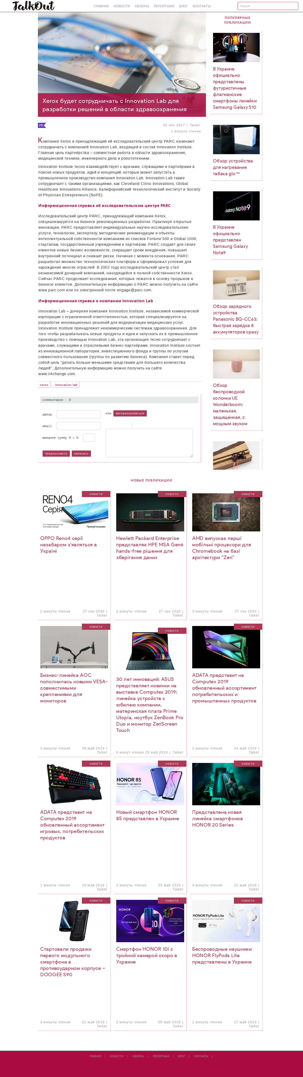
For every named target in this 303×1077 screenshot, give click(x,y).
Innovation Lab (66, 385)
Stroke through (126, 425)
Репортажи (164, 6)
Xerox (44, 385)
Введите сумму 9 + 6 (61, 437)
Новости (121, 6)
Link (148, 425)
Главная (101, 6)
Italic (114, 425)
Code (142, 425)
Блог (183, 6)
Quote (136, 425)
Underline (120, 425)
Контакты (202, 6)
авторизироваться (130, 413)
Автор (47, 414)
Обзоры (142, 6)
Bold (108, 425)
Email (47, 426)
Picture (154, 425)
